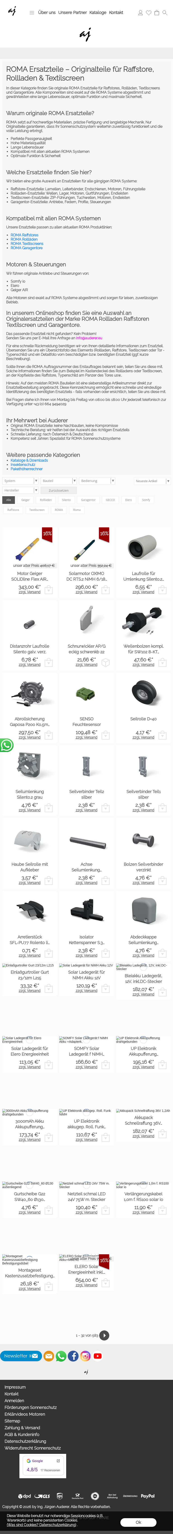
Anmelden (14, 1400)
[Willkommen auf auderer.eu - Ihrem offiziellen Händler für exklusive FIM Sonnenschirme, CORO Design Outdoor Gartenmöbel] (86, 1370)
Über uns (47, 12)
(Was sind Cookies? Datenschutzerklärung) (41, 1525)
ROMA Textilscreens (27, 244)
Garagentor (88, 500)
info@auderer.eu (89, 338)
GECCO (110, 500)
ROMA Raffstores (24, 235)
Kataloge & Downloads (29, 460)
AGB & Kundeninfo (22, 1434)
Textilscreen (36, 510)
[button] (31, 13)
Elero (128, 500)
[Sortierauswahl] (152, 481)
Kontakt (116, 12)
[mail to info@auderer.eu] (48, 1356)
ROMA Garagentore (26, 248)
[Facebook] (73, 1356)
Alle (8, 500)
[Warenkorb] (157, 13)
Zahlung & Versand (22, 1427)
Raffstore (13, 510)
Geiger (25, 500)
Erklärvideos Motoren (25, 1414)
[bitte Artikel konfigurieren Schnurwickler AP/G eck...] (106, 662)
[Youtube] (97, 1356)
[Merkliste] (149, 13)
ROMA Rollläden (24, 239)
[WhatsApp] (61, 1356)
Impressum (15, 1387)
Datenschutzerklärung (25, 1441)
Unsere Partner (72, 12)
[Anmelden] (140, 13)
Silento (66, 500)
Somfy (146, 500)
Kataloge (97, 12)
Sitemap (12, 1421)
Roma (76, 510)
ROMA (59, 510)
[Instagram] (85, 1356)
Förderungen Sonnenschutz (31, 1407)
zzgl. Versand (29, 592)
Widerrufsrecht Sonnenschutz (33, 1448)
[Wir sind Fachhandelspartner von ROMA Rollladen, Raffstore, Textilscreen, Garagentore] (13, 5)
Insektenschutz (23, 465)
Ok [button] (138, 1522)
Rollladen (46, 500)
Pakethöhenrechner (26, 469)
